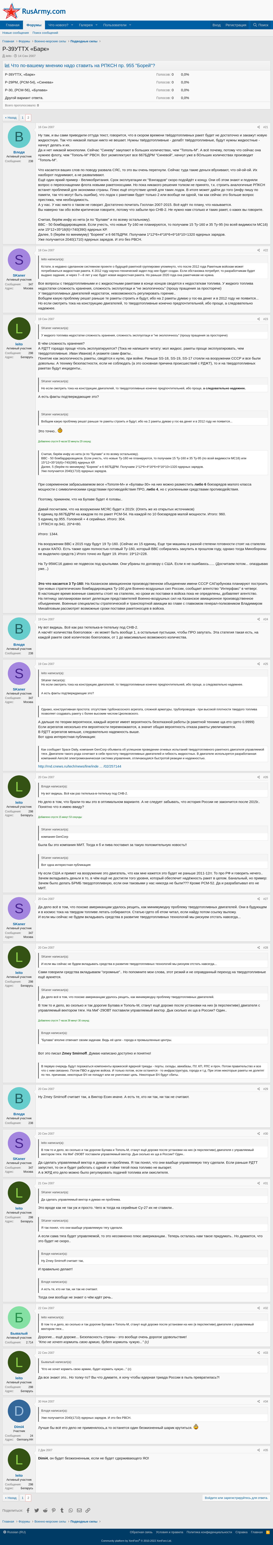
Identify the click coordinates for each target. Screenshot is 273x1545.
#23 (265, 319)
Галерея (86, 25)
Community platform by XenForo (136, 1540)
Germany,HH (25, 1439)
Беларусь (27, 357)
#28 (265, 947)
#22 (265, 250)
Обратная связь (141, 1532)
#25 (265, 664)
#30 (265, 1133)
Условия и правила (169, 1532)
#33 (265, 1352)
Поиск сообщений (45, 33)
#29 (265, 1089)
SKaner (19, 275)
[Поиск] (261, 25)
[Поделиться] (259, 127)
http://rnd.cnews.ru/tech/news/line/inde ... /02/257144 (79, 766)
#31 (265, 1183)
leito (9, 56)
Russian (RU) (14, 1532)
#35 (265, 1450)
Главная (12, 25)
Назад (12, 117)
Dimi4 (19, 1427)
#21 (265, 127)
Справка (242, 1532)
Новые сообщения (15, 33)
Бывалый (19, 1333)
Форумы (34, 25)
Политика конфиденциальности (209, 1532)
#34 (265, 1401)
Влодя (19, 152)
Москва (28, 288)
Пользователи (114, 25)
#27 (265, 899)
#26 (265, 777)
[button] (72, 25)
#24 (265, 619)
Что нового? (58, 25)
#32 (265, 1308)
